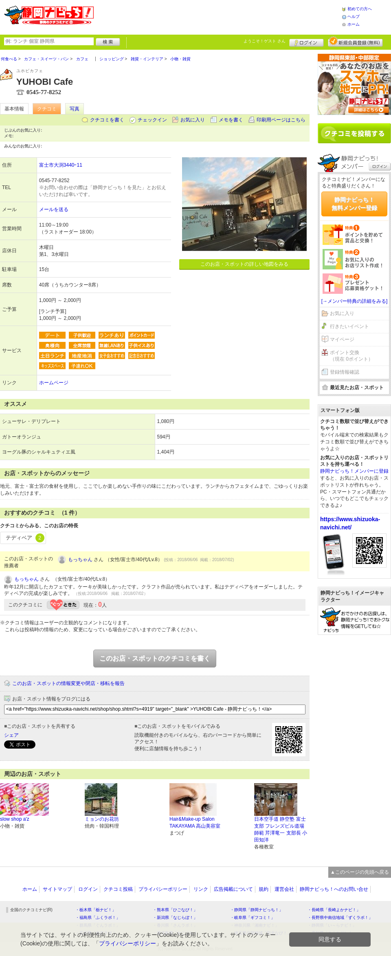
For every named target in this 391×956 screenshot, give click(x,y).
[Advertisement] (354, 673)
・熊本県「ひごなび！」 (175, 910)
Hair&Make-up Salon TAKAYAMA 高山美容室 (194, 822)
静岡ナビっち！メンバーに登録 (354, 471)
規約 (263, 889)
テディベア (25, 537)
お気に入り (192, 120)
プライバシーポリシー (162, 889)
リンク (200, 889)
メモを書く (231, 120)
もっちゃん (80, 559)
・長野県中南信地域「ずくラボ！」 (340, 917)
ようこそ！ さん (265, 41)
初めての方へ (359, 9)
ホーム (353, 24)
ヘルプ (353, 16)
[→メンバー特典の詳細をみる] (354, 301)
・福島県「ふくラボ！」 (97, 917)
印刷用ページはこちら (281, 120)
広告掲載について (233, 889)
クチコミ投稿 (118, 889)
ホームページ (53, 382)
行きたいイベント (349, 326)
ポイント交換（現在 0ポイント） (351, 356)
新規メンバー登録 (355, 41)
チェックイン (152, 120)
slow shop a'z (14, 819)
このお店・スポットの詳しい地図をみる (244, 264)
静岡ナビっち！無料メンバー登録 (354, 203)
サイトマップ (57, 889)
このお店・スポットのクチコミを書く (154, 658)
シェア (11, 735)
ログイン (306, 41)
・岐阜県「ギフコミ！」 (252, 917)
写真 (74, 109)
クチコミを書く (107, 120)
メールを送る (53, 209)
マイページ (342, 339)
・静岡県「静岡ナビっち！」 (256, 910)
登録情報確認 (344, 372)
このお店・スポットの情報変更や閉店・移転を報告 (68, 683)
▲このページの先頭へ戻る (359, 872)
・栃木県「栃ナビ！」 (95, 910)
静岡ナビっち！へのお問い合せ (334, 889)
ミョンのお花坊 (102, 819)
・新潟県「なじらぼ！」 (175, 917)
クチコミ (47, 109)
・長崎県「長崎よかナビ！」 (334, 910)
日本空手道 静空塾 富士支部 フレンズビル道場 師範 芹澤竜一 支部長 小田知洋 (280, 829)
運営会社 (284, 889)
